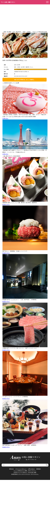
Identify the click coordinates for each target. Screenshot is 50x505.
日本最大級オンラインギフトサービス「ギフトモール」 (25, 474)
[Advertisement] (25, 16)
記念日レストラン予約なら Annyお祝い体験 (25, 472)
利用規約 (38, 469)
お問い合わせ (31, 469)
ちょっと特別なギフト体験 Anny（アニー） (25, 470)
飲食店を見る (6, 204)
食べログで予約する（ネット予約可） (24, 79)
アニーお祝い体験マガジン (8, 2)
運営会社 (11, 469)
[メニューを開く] (47, 2)
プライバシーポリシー (20, 469)
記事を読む (5, 118)
